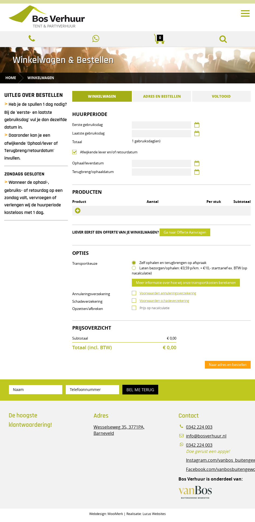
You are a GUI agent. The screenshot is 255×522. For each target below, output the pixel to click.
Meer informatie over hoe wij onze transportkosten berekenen (186, 282)
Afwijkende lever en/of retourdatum (108, 152)
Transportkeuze (84, 263)
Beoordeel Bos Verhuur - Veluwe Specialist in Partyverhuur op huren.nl (42, 455)
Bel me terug (140, 389)
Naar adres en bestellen (228, 364)
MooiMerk (115, 514)
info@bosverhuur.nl (206, 436)
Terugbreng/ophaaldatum (93, 171)
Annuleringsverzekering (91, 293)
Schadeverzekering (87, 301)
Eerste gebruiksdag (87, 124)
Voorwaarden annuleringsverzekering (168, 293)
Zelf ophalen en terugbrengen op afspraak (172, 262)
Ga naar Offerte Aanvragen (185, 232)
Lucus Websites (154, 514)
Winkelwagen (40, 77)
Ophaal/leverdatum (88, 163)
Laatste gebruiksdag (88, 133)
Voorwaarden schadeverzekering (164, 300)
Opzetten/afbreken (87, 308)
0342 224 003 (199, 427)
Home (10, 77)
